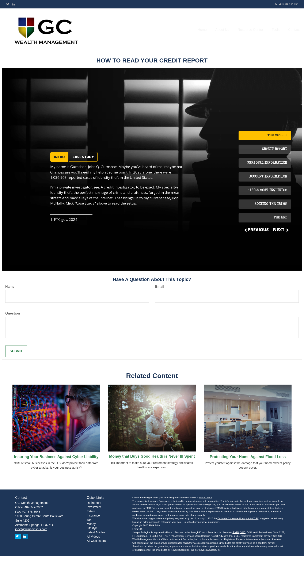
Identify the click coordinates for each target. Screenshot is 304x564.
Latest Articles (96, 540)
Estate (91, 519)
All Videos (93, 544)
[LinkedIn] (13, 4)
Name (10, 294)
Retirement (94, 510)
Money (91, 532)
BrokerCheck (205, 505)
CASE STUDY (83, 165)
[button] (215, 33)
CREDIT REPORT (274, 157)
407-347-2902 (286, 4)
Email (159, 294)
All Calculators (96, 548)
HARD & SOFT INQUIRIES (267, 198)
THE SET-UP (277, 144)
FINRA (235, 540)
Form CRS (137, 537)
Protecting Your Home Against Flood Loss (248, 465)
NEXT (280, 238)
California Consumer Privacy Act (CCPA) (238, 526)
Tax (89, 527)
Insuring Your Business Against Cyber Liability (56, 465)
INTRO (59, 165)
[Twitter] (7, 4)
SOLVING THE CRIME (270, 212)
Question (12, 321)
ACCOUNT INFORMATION (268, 185)
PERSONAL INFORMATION (267, 171)
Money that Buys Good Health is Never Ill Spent (152, 464)
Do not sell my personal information (201, 530)
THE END (280, 226)
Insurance (93, 523)
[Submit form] (16, 359)
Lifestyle (92, 536)
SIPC (243, 540)
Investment (94, 515)
